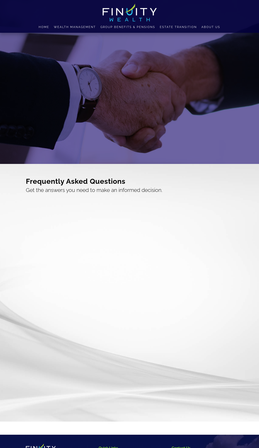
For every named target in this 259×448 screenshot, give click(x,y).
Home (44, 27)
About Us (210, 27)
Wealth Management (75, 27)
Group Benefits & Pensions (127, 27)
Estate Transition (178, 27)
